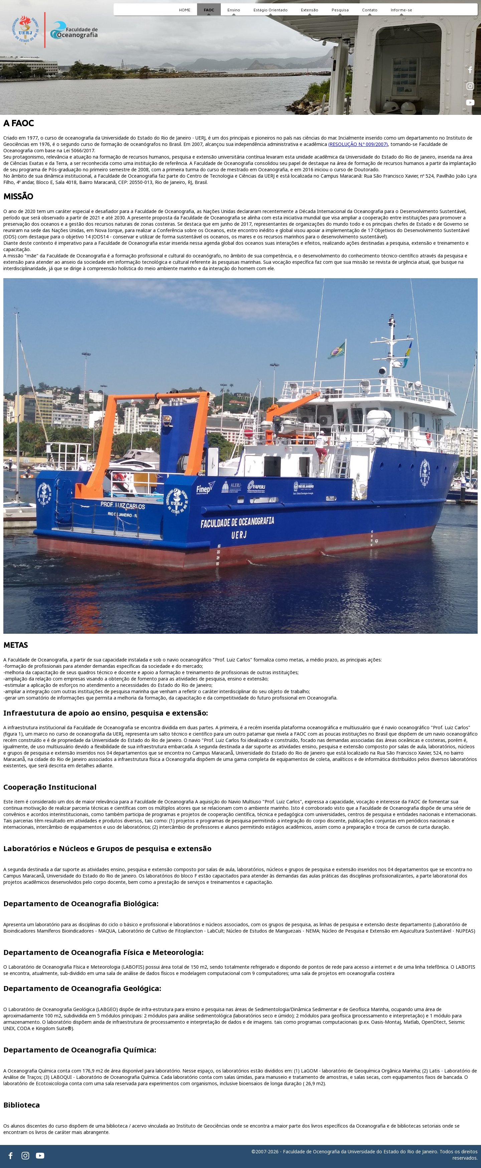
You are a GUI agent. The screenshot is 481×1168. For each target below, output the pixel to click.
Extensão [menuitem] (309, 9)
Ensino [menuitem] (233, 9)
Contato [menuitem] (369, 9)
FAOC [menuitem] (209, 9)
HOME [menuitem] (184, 9)
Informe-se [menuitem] (401, 9)
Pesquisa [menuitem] (340, 9)
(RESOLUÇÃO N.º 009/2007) (358, 144)
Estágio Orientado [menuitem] (271, 9)
